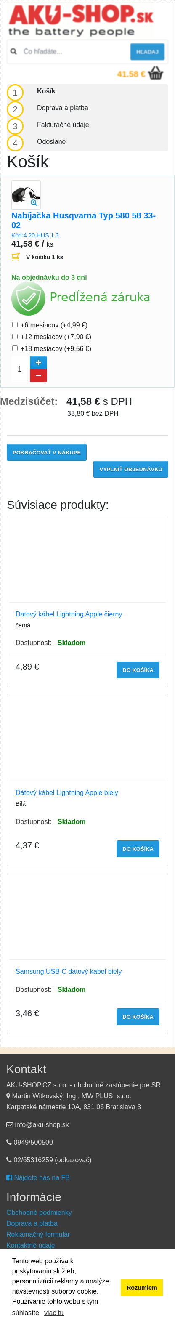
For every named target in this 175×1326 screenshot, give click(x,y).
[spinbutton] (29, 369)
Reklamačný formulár (38, 1234)
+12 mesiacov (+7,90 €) (56, 336)
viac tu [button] (54, 1312)
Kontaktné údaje (30, 1245)
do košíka (138, 670)
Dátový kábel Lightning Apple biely (67, 792)
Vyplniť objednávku (130, 469)
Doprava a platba (32, 1223)
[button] (38, 362)
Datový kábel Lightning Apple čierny (69, 614)
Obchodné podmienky (39, 1212)
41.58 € (131, 74)
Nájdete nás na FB (38, 1177)
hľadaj (147, 52)
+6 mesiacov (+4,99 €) (54, 325)
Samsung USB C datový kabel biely (69, 971)
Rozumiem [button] (142, 1287)
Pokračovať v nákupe (47, 452)
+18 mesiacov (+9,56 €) (56, 348)
